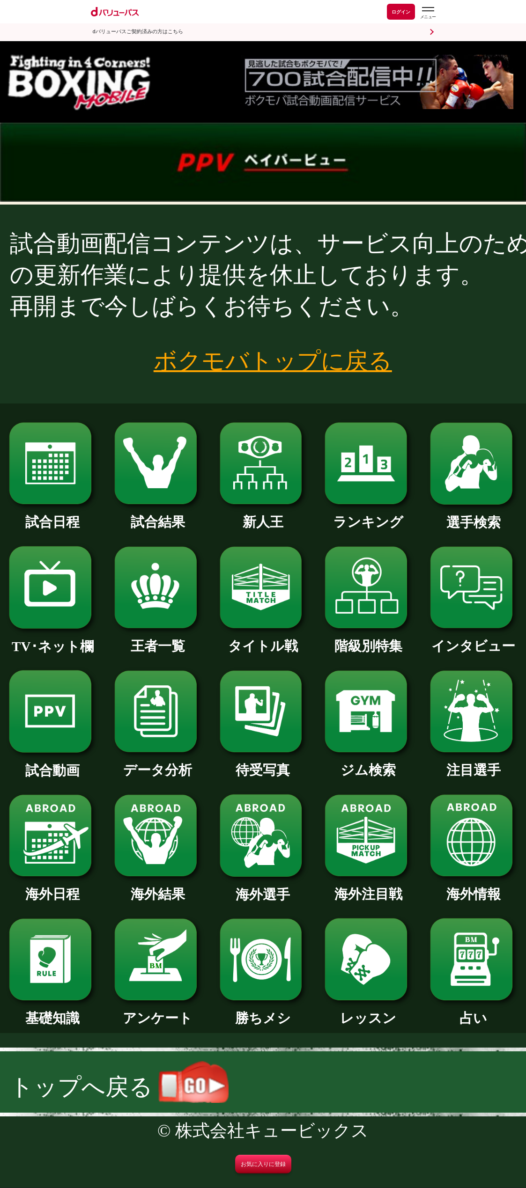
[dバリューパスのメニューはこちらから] (428, 13)
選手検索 (473, 515)
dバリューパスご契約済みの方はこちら (138, 32)
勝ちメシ (263, 1011)
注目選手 (473, 763)
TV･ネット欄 (52, 639)
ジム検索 (368, 763)
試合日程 (52, 515)
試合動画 (52, 763)
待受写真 (263, 763)
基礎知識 (52, 1011)
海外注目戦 (368, 887)
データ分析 (158, 763)
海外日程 (52, 887)
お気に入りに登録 (263, 1164)
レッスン (368, 1011)
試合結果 (158, 515)
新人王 (263, 515)
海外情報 (473, 887)
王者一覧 (158, 639)
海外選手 (263, 887)
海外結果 (158, 887)
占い (473, 1011)
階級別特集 (368, 639)
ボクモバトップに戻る (273, 361)
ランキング (368, 515)
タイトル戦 (263, 639)
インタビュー (473, 639)
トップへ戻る (119, 1087)
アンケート (158, 1011)
